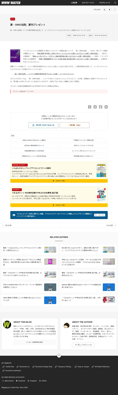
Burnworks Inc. (23, 367)
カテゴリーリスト (88, 3)
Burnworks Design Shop (42, 367)
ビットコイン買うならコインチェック (83, 151)
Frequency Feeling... (63, 367)
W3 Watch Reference (101, 367)
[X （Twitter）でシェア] (89, 107)
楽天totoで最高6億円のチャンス (34, 145)
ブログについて (104, 3)
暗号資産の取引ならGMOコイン (84, 156)
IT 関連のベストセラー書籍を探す (83, 140)
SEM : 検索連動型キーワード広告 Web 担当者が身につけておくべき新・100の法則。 (69, 59)
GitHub (42, 381)
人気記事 (74, 3)
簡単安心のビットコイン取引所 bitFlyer (34, 156)
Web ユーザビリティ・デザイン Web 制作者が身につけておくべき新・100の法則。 (62, 56)
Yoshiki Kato (8, 367)
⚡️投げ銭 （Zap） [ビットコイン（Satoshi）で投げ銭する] (74, 125)
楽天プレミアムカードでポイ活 (83, 145)
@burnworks (8, 381)
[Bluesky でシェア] (95, 106)
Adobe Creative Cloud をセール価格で (34, 140)
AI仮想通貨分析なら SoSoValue (34, 151)
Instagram (32, 381)
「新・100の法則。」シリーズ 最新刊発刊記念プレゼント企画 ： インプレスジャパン (43, 74)
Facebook (20, 381)
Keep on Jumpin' (82, 367)
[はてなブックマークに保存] (106, 106)
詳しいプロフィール (83, 345)
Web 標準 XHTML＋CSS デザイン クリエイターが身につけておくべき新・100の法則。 (68, 53)
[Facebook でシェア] (100, 107)
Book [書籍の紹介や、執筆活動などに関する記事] (12, 19)
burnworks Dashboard (11, 370)
